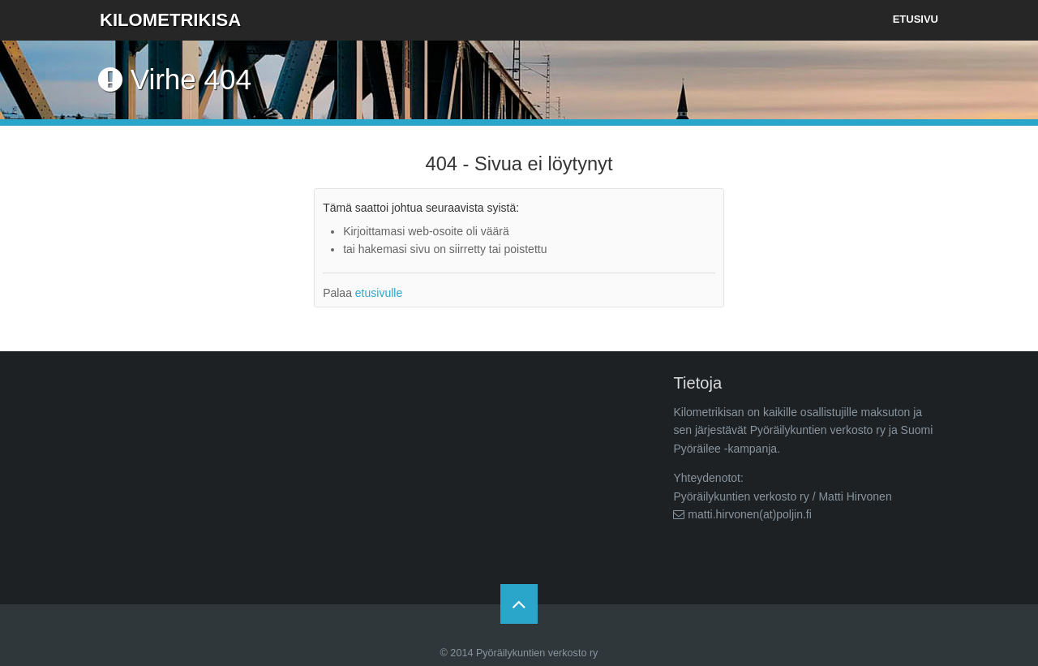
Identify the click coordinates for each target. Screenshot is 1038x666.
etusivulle (378, 292)
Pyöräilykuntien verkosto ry (537, 653)
